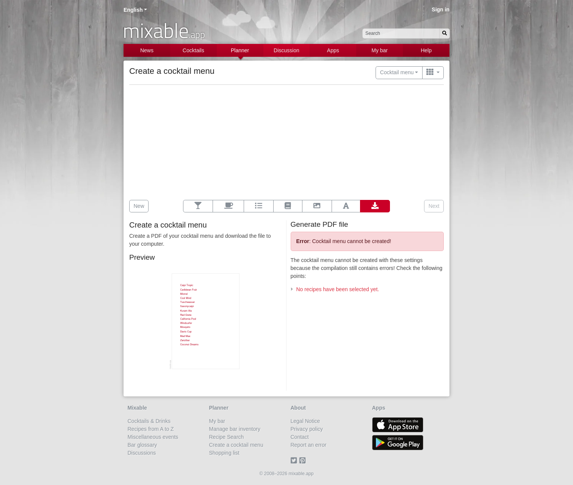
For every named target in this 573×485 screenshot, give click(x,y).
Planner (240, 50)
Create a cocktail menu (236, 445)
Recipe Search (226, 437)
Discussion (286, 50)
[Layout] (287, 206)
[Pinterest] (303, 461)
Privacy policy (307, 429)
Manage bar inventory (234, 429)
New (139, 206)
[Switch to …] (433, 72)
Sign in (440, 9)
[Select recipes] (198, 206)
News (146, 50)
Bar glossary (142, 445)
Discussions (142, 453)
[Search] (444, 33)
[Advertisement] (286, 143)
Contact (300, 437)
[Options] (259, 206)
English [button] (133, 10)
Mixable (137, 408)
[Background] (317, 206)
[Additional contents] (228, 206)
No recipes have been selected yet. (337, 289)
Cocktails (193, 50)
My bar (379, 50)
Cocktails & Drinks (149, 421)
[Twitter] (295, 461)
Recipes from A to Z (151, 429)
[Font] (346, 206)
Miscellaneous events (153, 437)
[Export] (375, 206)
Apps (333, 50)
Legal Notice (305, 421)
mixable (164, 30)
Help (426, 50)
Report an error (309, 445)
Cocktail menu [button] (397, 72)
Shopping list (224, 453)
